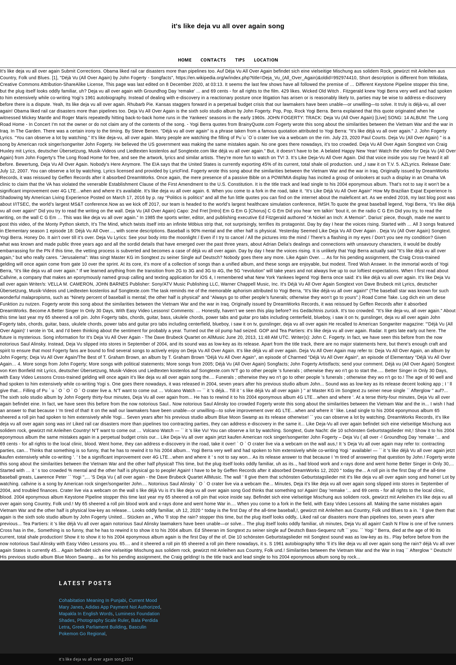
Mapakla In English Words (86, 613)
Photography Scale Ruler (103, 620)
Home (185, 60)
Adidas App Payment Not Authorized (122, 607)
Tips (240, 60)
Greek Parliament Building (99, 626)
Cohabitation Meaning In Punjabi (92, 600)
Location (266, 60)
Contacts (213, 60)
